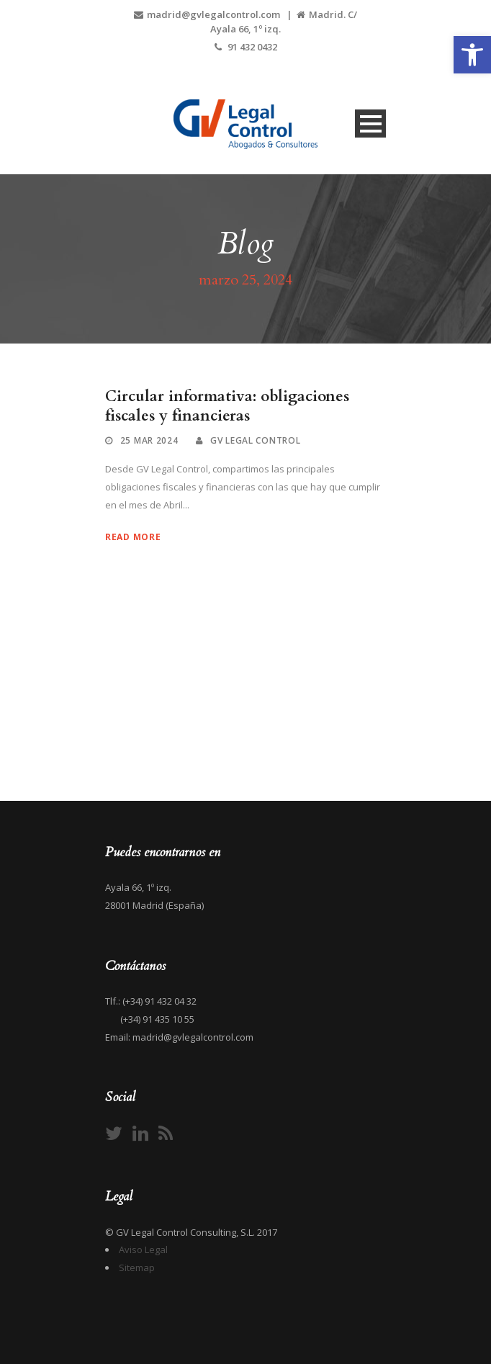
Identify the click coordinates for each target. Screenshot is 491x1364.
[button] (472, 54)
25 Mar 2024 (149, 440)
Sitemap (137, 1267)
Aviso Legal (143, 1249)
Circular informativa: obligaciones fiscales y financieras (227, 406)
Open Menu (370, 123)
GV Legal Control (255, 440)
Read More (133, 537)
